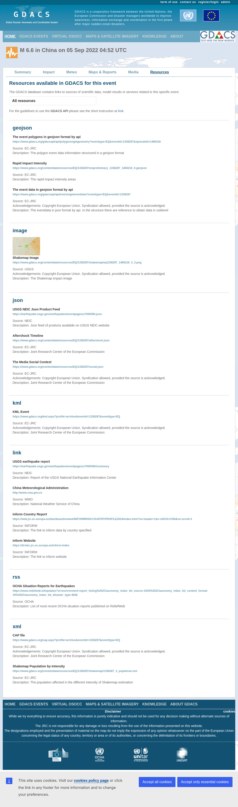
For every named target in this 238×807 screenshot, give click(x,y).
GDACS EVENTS (33, 36)
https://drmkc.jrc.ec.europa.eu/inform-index (41, 545)
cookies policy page (91, 780)
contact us (188, 2)
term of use (169, 2)
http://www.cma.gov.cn (27, 492)
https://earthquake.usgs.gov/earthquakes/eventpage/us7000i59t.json (57, 314)
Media (133, 72)
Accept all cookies (157, 782)
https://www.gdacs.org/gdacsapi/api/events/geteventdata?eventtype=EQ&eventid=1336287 (72, 194)
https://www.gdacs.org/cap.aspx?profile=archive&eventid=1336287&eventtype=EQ (66, 640)
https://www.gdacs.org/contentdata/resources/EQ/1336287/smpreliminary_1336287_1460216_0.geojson (80, 168)
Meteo (71, 72)
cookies (229, 711)
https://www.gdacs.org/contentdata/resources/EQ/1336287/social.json (58, 366)
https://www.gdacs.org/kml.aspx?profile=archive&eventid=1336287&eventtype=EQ (66, 416)
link (120, 111)
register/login (208, 2)
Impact (49, 72)
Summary (22, 72)
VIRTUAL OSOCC (67, 36)
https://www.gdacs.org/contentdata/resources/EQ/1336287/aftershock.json (61, 340)
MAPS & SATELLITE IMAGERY (112, 36)
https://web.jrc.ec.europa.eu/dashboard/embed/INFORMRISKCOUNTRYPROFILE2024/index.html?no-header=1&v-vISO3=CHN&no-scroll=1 (102, 519)
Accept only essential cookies (205, 782)
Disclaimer (113, 711)
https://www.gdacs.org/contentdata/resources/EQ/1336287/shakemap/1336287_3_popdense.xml (75, 671)
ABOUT (176, 36)
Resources (159, 72)
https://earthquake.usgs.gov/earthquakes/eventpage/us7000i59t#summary (61, 466)
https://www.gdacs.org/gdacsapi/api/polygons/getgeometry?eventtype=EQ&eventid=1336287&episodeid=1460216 (87, 141)
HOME (10, 36)
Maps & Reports (103, 72)
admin (225, 2)
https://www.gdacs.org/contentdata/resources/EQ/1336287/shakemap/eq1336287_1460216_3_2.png (77, 262)
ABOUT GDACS (183, 704)
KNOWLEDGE (154, 36)
